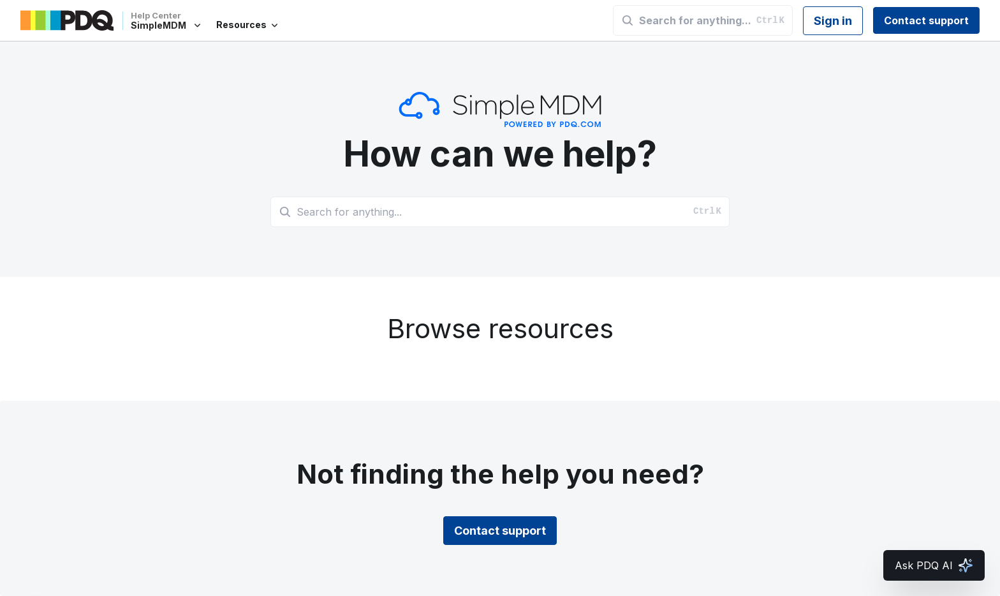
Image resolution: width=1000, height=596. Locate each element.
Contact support (926, 20)
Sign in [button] (833, 20)
